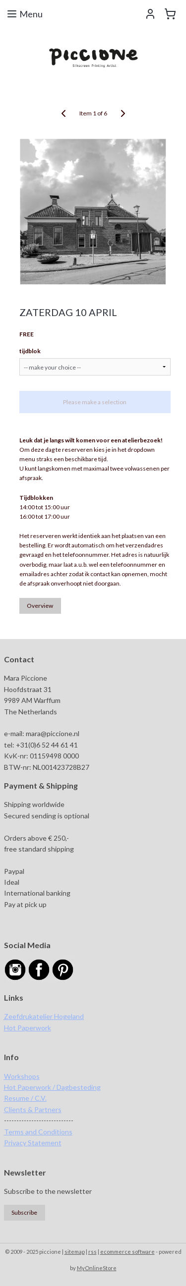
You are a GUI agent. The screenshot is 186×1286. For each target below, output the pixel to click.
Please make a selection (94, 401)
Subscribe (24, 1212)
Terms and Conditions (38, 1131)
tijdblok (30, 350)
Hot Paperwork (27, 1027)
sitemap (74, 1251)
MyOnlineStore (97, 1268)
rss (92, 1251)
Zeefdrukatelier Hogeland (44, 1016)
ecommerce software (127, 1251)
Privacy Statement (33, 1142)
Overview (40, 605)
